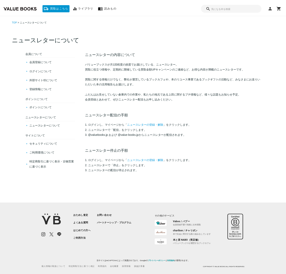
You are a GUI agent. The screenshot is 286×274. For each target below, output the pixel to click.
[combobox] (231, 9)
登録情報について (40, 89)
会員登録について (40, 62)
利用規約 (170, 260)
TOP (14, 22)
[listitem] (82, 215)
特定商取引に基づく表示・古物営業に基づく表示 (51, 164)
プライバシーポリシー (156, 260)
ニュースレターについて (44, 125)
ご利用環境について (41, 152)
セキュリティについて (43, 143)
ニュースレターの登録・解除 (145, 124)
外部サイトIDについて (43, 80)
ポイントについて (40, 107)
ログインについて (40, 71)
